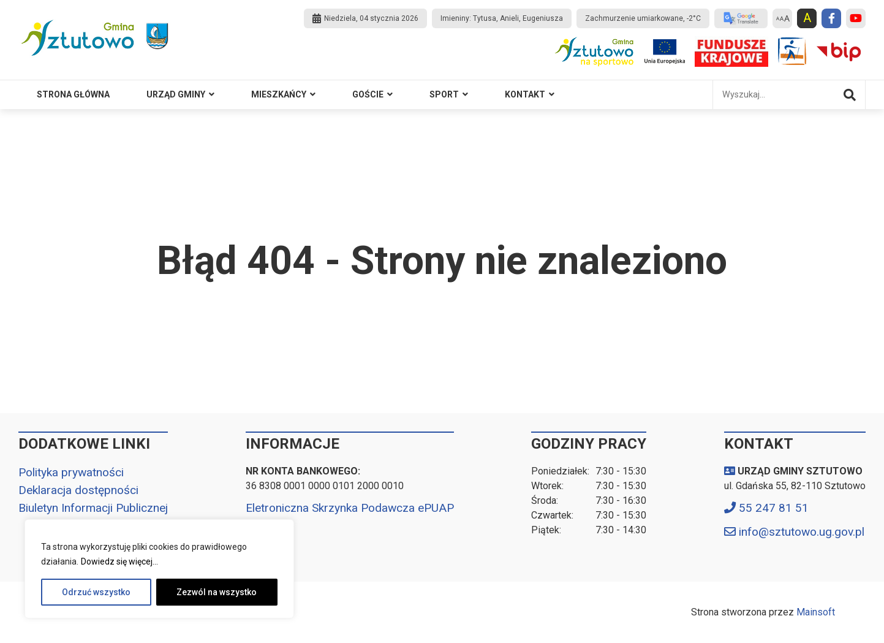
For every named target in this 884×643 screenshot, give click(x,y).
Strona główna (73, 94)
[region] (159, 568)
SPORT (444, 94)
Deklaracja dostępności (78, 490)
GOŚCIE (367, 94)
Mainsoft (815, 612)
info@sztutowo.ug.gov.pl (801, 532)
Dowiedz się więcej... (119, 561)
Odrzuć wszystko (96, 592)
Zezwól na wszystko (216, 592)
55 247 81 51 (774, 508)
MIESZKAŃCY (278, 94)
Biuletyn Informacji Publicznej (93, 508)
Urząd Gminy (175, 94)
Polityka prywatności (71, 472)
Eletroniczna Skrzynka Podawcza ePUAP (350, 508)
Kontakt (525, 94)
